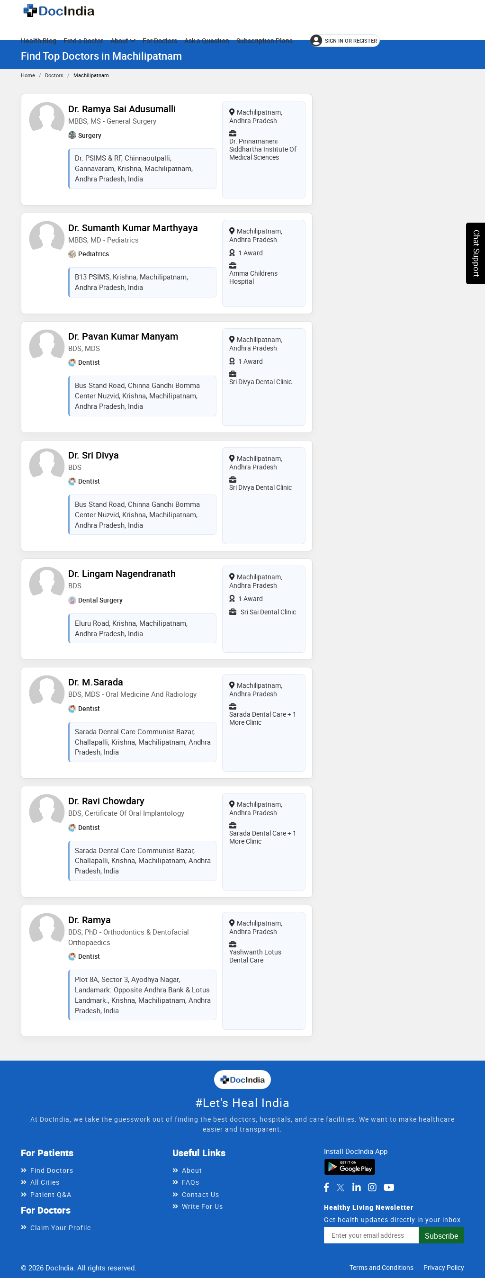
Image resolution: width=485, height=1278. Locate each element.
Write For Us (202, 1206)
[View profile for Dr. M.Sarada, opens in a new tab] (47, 692)
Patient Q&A (51, 1194)
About (122, 40)
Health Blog (38, 40)
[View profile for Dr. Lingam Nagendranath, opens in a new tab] (47, 583)
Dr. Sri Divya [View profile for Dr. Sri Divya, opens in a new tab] (93, 455)
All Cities (45, 1182)
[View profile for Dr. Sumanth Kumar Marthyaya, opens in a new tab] (47, 238)
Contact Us (200, 1194)
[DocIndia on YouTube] (389, 1187)
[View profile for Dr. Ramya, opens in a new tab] (47, 930)
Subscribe (441, 1236)
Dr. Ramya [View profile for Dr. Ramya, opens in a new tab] (89, 919)
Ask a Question (206, 40)
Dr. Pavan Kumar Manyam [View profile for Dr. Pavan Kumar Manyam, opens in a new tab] (123, 336)
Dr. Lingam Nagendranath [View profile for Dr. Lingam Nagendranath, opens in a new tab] (122, 573)
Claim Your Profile (60, 1227)
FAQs (190, 1182)
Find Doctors (51, 1170)
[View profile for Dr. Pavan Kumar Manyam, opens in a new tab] (47, 346)
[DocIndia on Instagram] (372, 1187)
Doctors (54, 75)
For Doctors (160, 40)
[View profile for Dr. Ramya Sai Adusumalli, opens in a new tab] (47, 119)
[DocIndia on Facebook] (326, 1187)
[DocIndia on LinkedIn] (356, 1187)
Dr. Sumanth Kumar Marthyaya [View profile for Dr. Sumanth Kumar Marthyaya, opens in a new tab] (133, 227)
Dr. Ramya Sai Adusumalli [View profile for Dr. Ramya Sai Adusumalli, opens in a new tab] (122, 108)
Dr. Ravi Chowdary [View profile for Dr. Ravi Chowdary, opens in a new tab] (106, 800)
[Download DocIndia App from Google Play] (350, 1166)
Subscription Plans (264, 40)
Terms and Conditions (381, 1267)
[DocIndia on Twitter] (340, 1187)
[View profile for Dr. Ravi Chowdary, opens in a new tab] (47, 811)
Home (28, 75)
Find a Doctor (83, 40)
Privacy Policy (443, 1267)
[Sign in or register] (345, 40)
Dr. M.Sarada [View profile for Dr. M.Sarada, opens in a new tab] (95, 681)
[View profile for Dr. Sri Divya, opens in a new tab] (47, 465)
